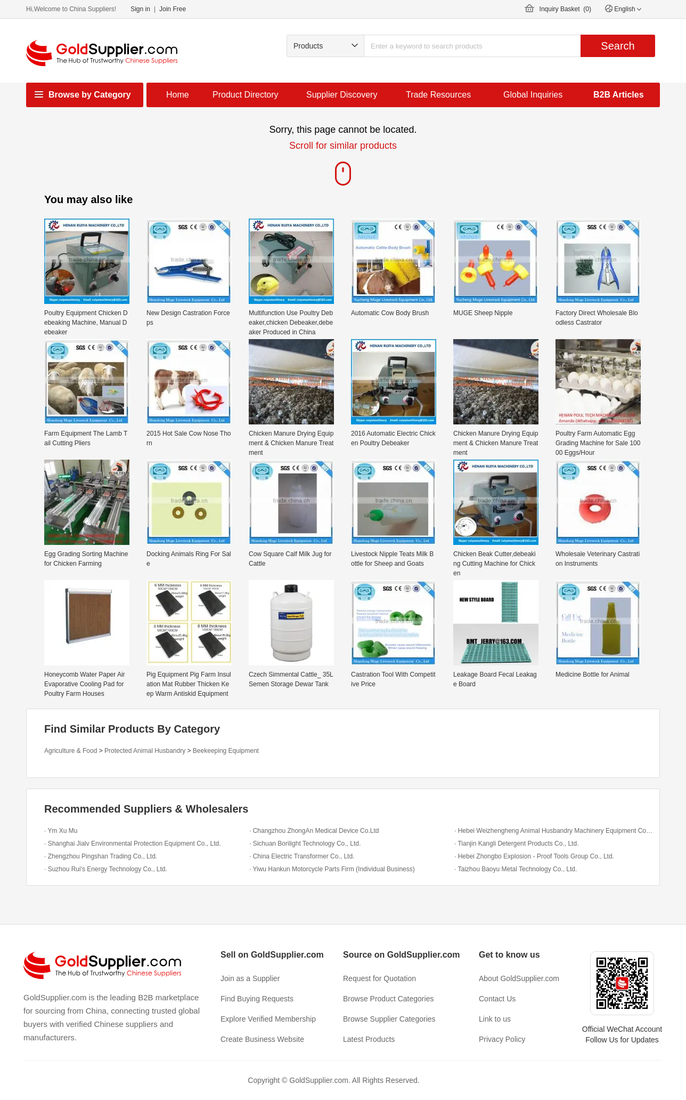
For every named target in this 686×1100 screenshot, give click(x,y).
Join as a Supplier (250, 978)
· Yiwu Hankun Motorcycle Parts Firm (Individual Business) (332, 869)
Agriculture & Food (70, 750)
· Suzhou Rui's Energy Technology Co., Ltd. (105, 869)
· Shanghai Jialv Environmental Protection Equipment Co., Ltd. (132, 843)
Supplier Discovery (341, 94)
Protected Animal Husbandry (144, 750)
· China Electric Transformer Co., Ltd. (301, 856)
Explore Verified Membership (268, 1019)
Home (177, 94)
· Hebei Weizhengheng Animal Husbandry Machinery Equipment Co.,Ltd (554, 830)
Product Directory (246, 94)
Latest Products (369, 1039)
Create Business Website (262, 1039)
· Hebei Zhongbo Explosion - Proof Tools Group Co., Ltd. (534, 856)
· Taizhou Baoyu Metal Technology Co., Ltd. (515, 869)
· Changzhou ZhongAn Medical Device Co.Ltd (314, 830)
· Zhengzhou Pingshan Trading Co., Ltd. (100, 856)
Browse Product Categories (388, 998)
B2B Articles (618, 94)
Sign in (140, 9)
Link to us (495, 1019)
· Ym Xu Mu (60, 830)
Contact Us (497, 998)
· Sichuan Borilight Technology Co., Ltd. (305, 843)
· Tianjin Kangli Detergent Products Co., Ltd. (516, 843)
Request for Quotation (379, 978)
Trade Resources (438, 94)
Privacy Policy (502, 1039)
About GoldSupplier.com (519, 978)
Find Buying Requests (256, 998)
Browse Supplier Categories (389, 1019)
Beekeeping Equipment (226, 750)
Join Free (172, 9)
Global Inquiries (532, 94)
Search (617, 46)
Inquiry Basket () (565, 9)
